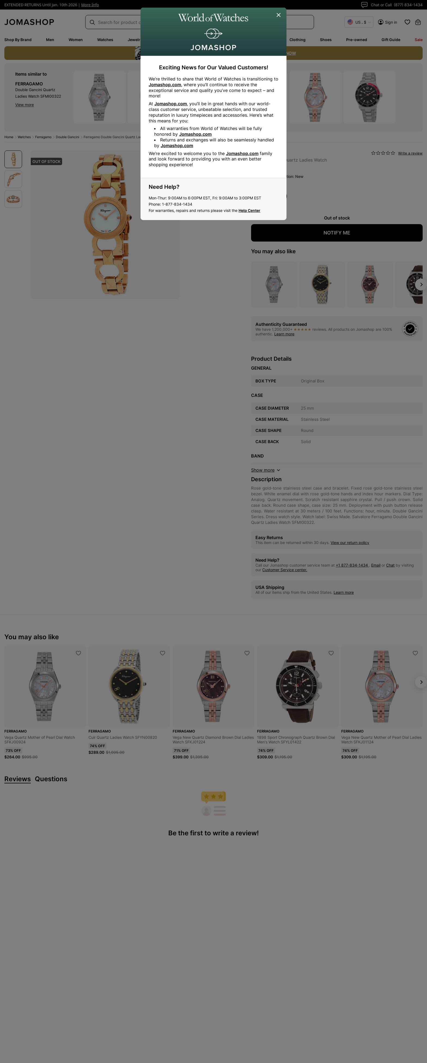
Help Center (249, 210)
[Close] (278, 15)
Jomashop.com (165, 84)
